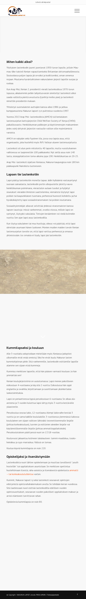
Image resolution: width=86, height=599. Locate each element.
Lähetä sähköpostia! (42, 2)
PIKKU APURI (40, 595)
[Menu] (75, 11)
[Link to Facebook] (77, 594)
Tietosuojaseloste (53, 595)
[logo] (36, 11)
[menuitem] (75, 11)
